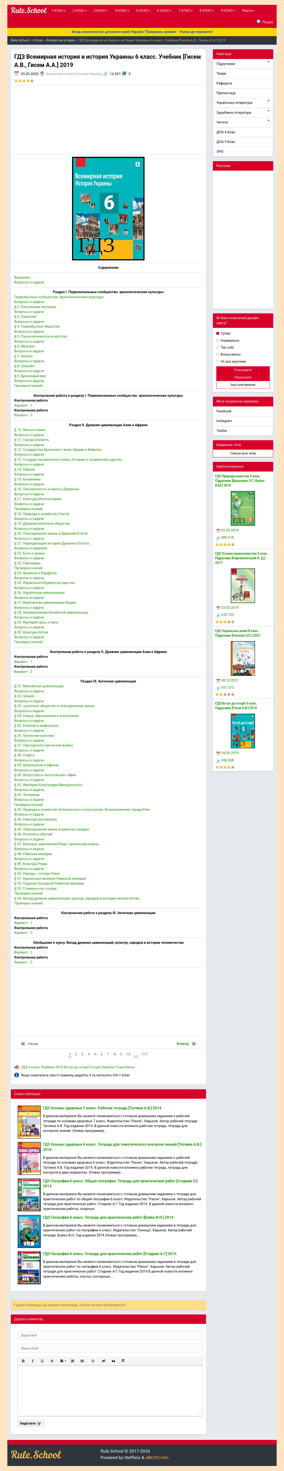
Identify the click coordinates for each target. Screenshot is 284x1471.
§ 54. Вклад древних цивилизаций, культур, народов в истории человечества (76, 898)
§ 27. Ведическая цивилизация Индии (45, 602)
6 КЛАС (164, 11)
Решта (248, 11)
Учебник (48, 1067)
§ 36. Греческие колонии (34, 736)
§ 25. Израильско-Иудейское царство (44, 583)
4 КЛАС (122, 11)
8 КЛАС (207, 11)
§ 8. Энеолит (24, 366)
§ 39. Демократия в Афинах (36, 765)
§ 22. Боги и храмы (29, 553)
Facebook (224, 411)
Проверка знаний (28, 386)
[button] (23, 1361)
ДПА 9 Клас (226, 142)
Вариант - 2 (23, 415)
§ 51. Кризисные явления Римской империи (50, 879)
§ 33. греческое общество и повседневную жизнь (54, 706)
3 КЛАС (101, 11)
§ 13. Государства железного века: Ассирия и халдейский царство (68, 459)
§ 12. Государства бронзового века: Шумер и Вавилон (58, 450)
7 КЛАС (185, 11)
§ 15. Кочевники (27, 479)
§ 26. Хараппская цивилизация (39, 593)
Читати (243, 122)
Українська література (243, 102)
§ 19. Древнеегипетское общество (42, 523)
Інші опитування (243, 385)
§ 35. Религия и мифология (36, 726)
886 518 (225, 537)
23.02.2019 (227, 608)
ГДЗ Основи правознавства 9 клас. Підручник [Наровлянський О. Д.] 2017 (241, 558)
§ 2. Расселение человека (35, 307)
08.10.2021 (227, 680)
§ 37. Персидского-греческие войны (43, 745)
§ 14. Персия (24, 469)
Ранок (130, 1067)
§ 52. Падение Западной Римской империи (49, 883)
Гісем (119, 1067)
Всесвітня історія (60, 74)
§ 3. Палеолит (25, 317)
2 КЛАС (79, 11)
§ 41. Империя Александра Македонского (48, 785)
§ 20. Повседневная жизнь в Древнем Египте (51, 533)
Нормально (230, 340)
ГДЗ (24, 1067)
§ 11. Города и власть (31, 440)
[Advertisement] (108, 119)
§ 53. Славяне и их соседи (35, 888)
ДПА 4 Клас (226, 132)
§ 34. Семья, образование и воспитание (46, 716)
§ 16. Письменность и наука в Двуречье (46, 489)
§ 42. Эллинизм (26, 795)
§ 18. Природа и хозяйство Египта (41, 514)
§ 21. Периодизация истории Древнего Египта (51, 543)
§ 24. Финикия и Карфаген (35, 573)
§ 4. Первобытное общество (37, 326)
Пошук (264, 22)
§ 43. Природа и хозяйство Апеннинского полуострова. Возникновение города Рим (82, 809)
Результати (243, 377)
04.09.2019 (227, 753)
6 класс (34, 1067)
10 (128, 1054)
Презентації (226, 93)
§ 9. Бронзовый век (30, 376)
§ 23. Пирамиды (27, 563)
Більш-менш (230, 354)
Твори (221, 73)
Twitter (222, 431)
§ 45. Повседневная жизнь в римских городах (51, 829)
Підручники (243, 63)
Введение (22, 277)
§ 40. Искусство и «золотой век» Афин (45, 775)
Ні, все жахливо (233, 361)
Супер (225, 333)
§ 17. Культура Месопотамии (37, 499)
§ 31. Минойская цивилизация (39, 686)
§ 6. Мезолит (24, 346)
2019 (59, 1067)
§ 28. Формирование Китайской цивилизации (51, 612)
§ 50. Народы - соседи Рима (36, 873)
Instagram (224, 421)
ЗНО (220, 151)
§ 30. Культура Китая (31, 632)
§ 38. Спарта (24, 755)
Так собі (227, 347)
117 (144, 1054)
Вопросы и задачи (29, 282)
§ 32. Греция (24, 696)
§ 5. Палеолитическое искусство (40, 336)
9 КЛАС (228, 11)
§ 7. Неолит (23, 356)
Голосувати (243, 370)
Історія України (89, 74)
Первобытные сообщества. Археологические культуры (59, 297)
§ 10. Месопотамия (29, 430)
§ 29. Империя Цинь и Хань (36, 622)
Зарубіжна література (243, 112)
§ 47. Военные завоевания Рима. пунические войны (56, 844)
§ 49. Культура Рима (30, 864)
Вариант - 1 (23, 405)
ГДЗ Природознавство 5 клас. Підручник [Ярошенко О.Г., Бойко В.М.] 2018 (240, 480)
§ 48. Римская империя (33, 854)
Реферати (224, 83)
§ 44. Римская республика (35, 819)
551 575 (225, 687)
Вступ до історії (76, 1067)
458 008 (225, 760)
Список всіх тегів (243, 453)
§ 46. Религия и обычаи (33, 834)
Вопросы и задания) (30, 548)
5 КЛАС (143, 11)
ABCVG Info (156, 1457)
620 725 (225, 615)
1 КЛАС (58, 11)
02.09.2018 (227, 530)
